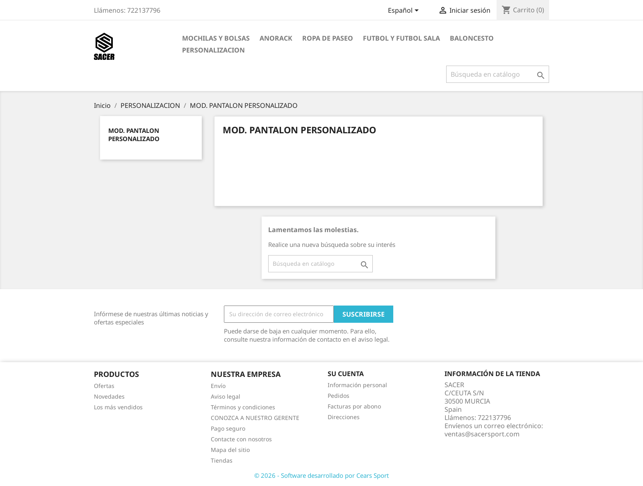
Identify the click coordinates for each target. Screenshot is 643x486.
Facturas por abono (354, 406)
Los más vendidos (118, 407)
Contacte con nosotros (241, 439)
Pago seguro (228, 428)
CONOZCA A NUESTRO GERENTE (255, 418)
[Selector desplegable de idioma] (405, 11)
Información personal (357, 385)
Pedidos (338, 395)
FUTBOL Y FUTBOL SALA (401, 38)
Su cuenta (346, 373)
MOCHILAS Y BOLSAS (216, 38)
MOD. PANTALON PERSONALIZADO (134, 134)
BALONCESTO (472, 38)
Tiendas (222, 460)
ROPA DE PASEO (327, 38)
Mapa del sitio (230, 450)
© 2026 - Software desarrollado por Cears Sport (321, 475)
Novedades (109, 396)
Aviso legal (225, 396)
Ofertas (104, 386)
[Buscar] (497, 74)
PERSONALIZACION (213, 50)
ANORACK (276, 38)
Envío (218, 386)
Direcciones (344, 417)
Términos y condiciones (243, 407)
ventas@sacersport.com (482, 433)
